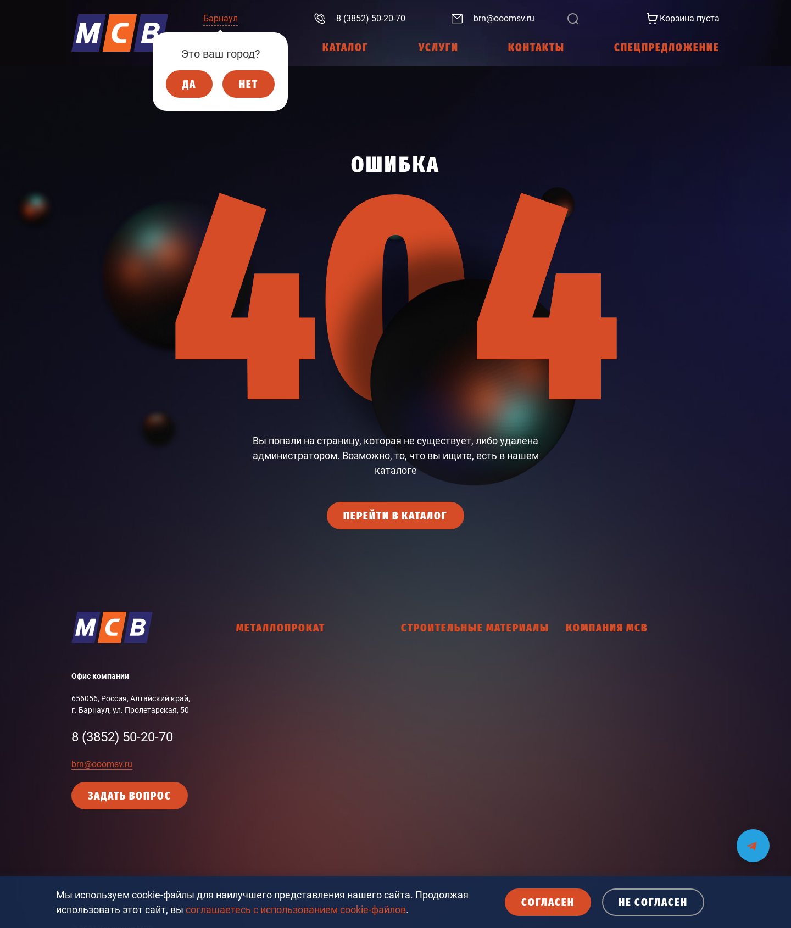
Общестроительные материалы (458, 803)
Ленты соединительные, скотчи (458, 765)
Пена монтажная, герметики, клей (462, 822)
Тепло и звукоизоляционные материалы (473, 861)
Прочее (249, 791)
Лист (245, 695)
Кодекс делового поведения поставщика (640, 791)
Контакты (584, 734)
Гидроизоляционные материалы (459, 657)
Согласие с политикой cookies (619, 811)
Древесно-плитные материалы (456, 707)
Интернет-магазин (599, 695)
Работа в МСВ (591, 715)
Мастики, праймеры (437, 784)
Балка (247, 676)
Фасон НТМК (259, 753)
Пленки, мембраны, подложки (455, 841)
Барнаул (220, 18)
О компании (587, 657)
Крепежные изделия (437, 726)
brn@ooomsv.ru (101, 764)
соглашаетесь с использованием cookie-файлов (296, 909)
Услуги (578, 676)
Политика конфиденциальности (624, 753)
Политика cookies (597, 772)
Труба (246, 715)
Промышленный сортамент (285, 772)
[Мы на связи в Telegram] (753, 838)
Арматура (254, 657)
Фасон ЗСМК (259, 734)
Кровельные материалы (444, 745)
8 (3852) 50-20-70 (122, 737)
